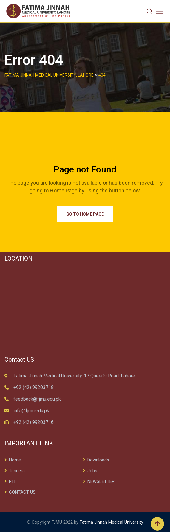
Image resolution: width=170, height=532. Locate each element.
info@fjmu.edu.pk (31, 410)
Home (15, 460)
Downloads (98, 460)
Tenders (17, 470)
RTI (12, 481)
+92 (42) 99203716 (33, 422)
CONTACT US (22, 492)
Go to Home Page (85, 214)
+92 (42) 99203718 (33, 387)
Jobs (92, 470)
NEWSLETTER (101, 481)
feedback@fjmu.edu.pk (37, 399)
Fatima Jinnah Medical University (111, 522)
